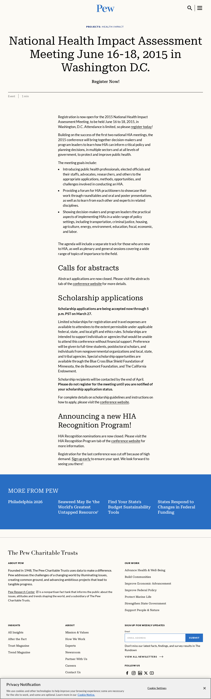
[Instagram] (133, 673)
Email (127, 631)
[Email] (155, 638)
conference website (87, 284)
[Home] (43, 552)
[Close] (204, 690)
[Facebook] (127, 673)
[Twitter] (146, 673)
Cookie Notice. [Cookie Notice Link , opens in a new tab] (86, 696)
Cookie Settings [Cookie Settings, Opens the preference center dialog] (157, 689)
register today (141, 127)
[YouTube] (151, 673)
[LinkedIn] (140, 673)
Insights (14, 625)
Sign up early (81, 459)
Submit (194, 637)
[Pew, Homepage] (106, 8)
